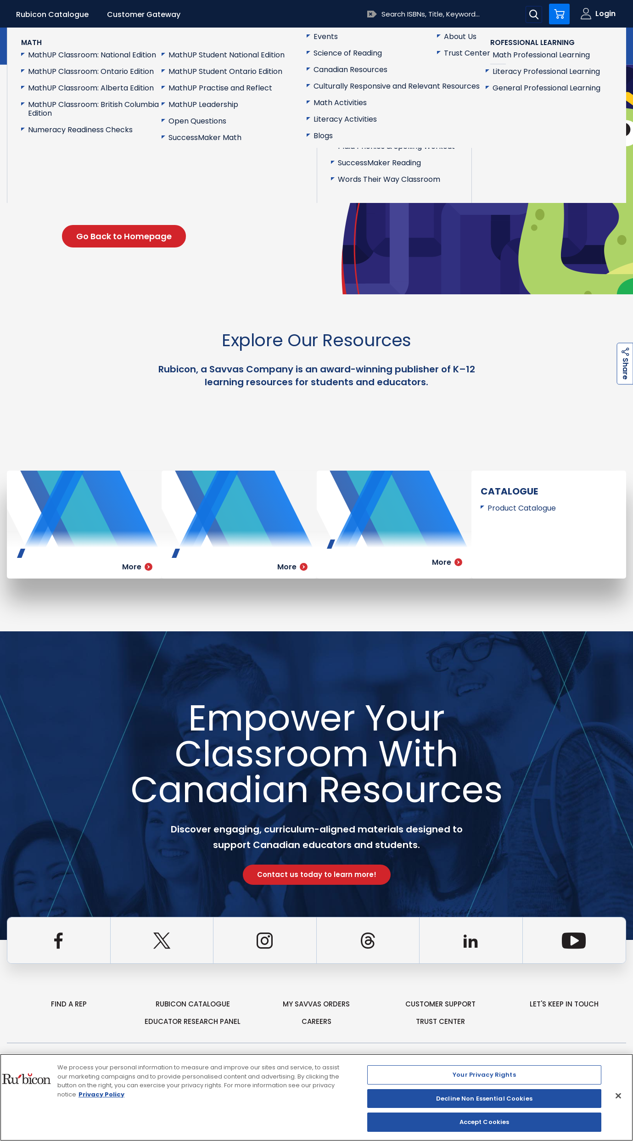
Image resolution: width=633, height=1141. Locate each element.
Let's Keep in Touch (564, 1004)
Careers (316, 1021)
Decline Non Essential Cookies (484, 1098)
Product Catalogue (521, 508)
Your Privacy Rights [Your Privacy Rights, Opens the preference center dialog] (484, 1074)
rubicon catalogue (193, 1004)
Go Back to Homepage (124, 236)
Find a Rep (69, 1004)
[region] (316, 1097)
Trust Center (440, 1021)
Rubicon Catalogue (52, 14)
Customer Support (440, 1004)
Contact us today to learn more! (316, 874)
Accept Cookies (484, 1122)
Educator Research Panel (193, 1021)
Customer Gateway (143, 14)
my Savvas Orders (316, 1004)
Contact (587, 45)
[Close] (618, 1096)
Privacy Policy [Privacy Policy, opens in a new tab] (101, 1094)
